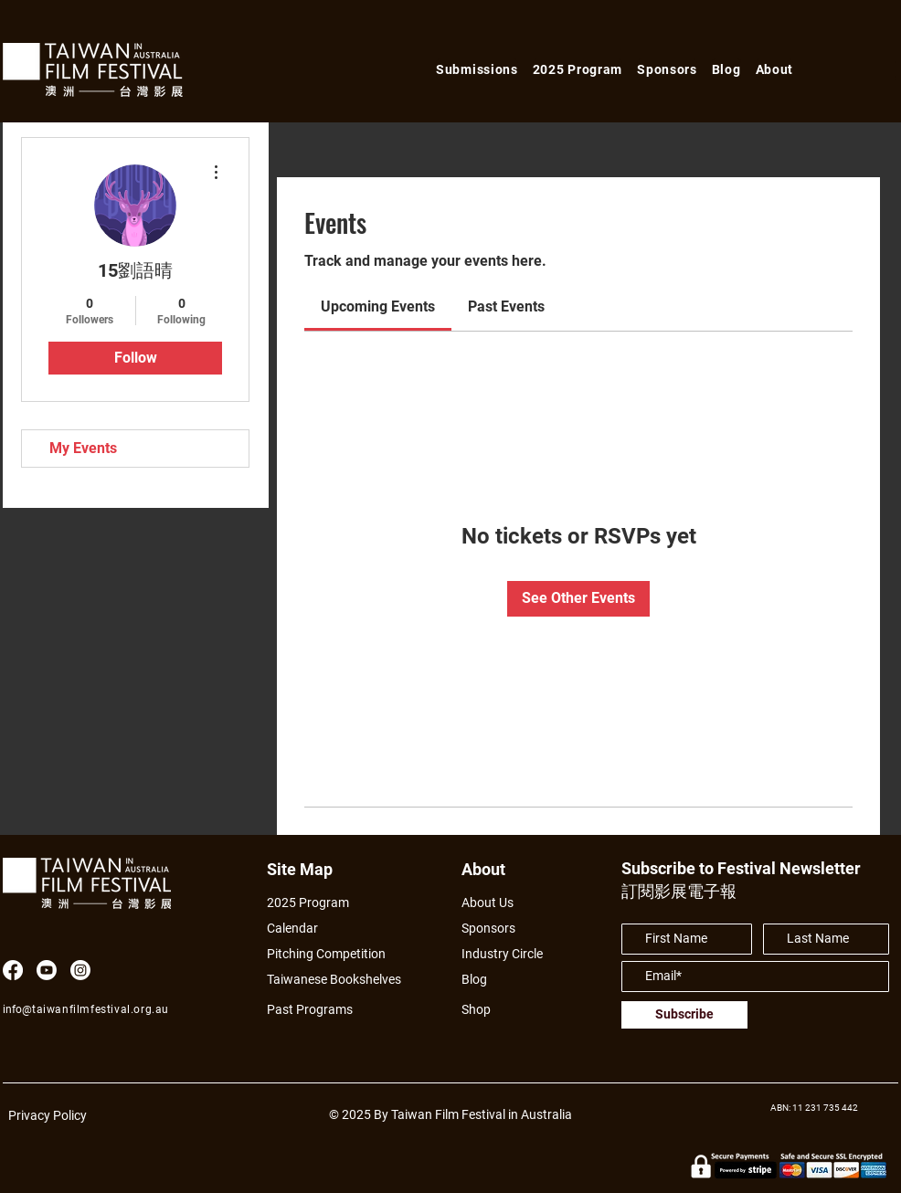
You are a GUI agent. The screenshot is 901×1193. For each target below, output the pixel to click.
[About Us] (508, 903)
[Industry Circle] (508, 954)
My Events (83, 448)
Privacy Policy (47, 1115)
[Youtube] (47, 970)
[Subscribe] (684, 1015)
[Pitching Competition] (338, 954)
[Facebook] (13, 970)
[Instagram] (80, 970)
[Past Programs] (317, 1009)
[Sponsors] (493, 928)
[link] (378, 306)
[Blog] (480, 979)
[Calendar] (344, 928)
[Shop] (493, 1009)
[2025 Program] (317, 903)
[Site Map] (305, 869)
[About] (500, 869)
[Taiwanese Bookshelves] (344, 979)
